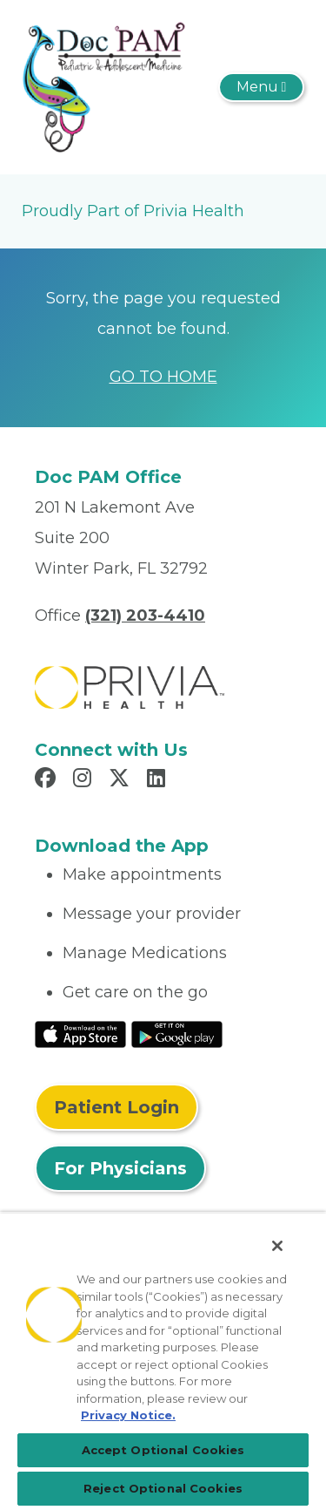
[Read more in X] (122, 780)
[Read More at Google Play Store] (177, 1033)
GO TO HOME (163, 376)
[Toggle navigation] (261, 87)
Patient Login (116, 1107)
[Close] (277, 1246)
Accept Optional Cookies (163, 1450)
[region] (163, 1361)
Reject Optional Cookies (163, 1488)
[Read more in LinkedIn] (158, 780)
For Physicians (120, 1168)
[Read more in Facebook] (48, 780)
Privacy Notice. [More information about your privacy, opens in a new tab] (128, 1415)
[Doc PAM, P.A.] (103, 86)
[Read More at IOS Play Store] (80, 1033)
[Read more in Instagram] (84, 780)
